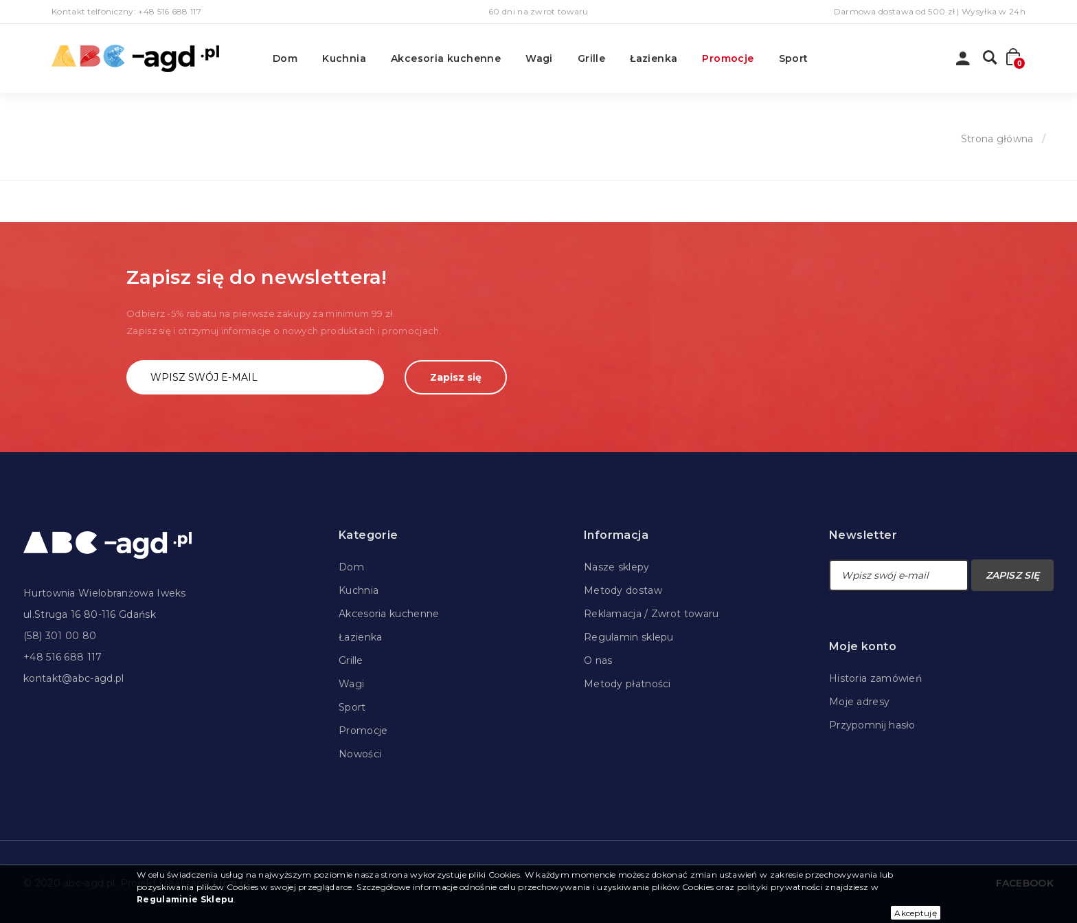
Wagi (539, 58)
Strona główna (997, 139)
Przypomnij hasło (872, 725)
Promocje (727, 58)
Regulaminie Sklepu (185, 899)
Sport (793, 58)
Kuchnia (344, 58)
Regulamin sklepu (629, 637)
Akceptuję (915, 913)
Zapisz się (455, 377)
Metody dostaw (623, 590)
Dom (285, 58)
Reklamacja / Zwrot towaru (651, 614)
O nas (598, 660)
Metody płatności (627, 684)
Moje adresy (859, 702)
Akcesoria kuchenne (446, 58)
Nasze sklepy (617, 567)
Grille (591, 58)
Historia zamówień (875, 678)
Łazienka (653, 58)
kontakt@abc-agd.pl (73, 678)
